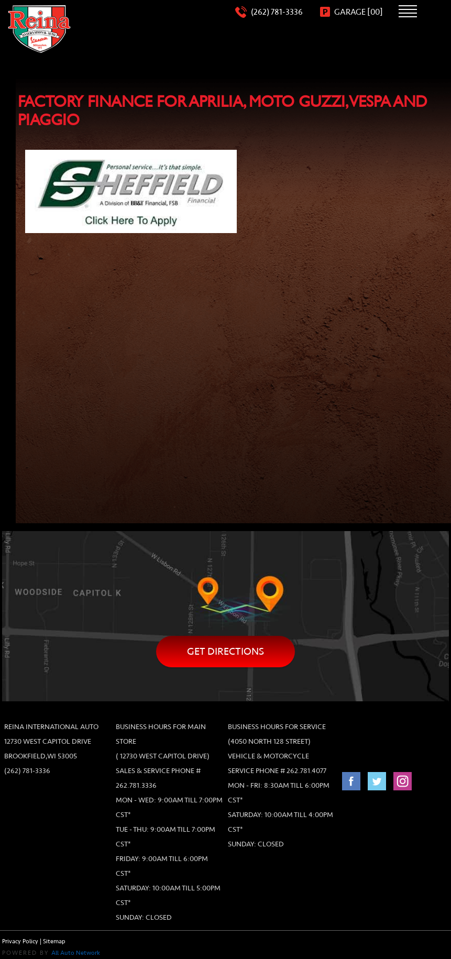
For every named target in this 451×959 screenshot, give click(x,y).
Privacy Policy (20, 941)
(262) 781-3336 (27, 770)
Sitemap (54, 941)
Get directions (225, 651)
